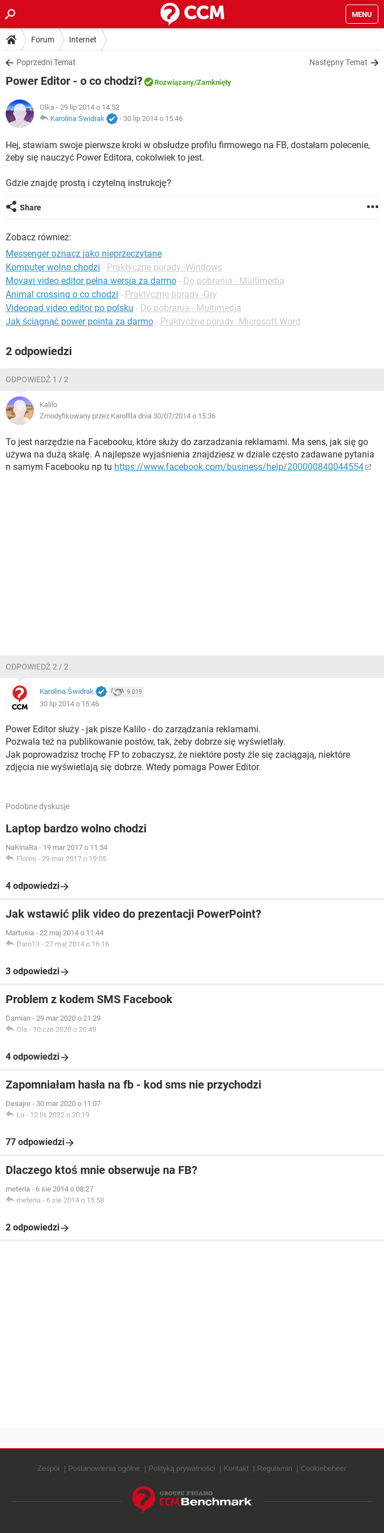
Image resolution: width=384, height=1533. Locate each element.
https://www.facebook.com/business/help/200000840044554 (239, 466)
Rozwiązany (174, 82)
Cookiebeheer (324, 1468)
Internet (83, 39)
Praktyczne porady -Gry (171, 294)
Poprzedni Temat (46, 62)
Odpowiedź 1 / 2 (37, 379)
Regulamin (274, 1468)
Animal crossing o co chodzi (62, 294)
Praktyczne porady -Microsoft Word (230, 321)
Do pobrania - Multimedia (233, 280)
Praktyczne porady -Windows (164, 267)
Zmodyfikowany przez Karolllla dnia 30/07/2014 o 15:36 (127, 416)
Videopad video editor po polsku (69, 308)
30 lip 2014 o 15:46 (153, 118)
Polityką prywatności (182, 1468)
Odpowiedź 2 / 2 (37, 666)
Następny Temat (338, 62)
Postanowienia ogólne (104, 1468)
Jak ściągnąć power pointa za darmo (79, 321)
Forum (42, 39)
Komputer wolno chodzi (53, 267)
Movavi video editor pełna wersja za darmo (91, 280)
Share (30, 207)
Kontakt (235, 1468)
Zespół (48, 1468)
